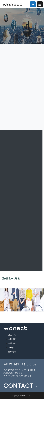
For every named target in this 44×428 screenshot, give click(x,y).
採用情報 (12, 352)
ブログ (11, 347)
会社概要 (12, 339)
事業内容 (12, 343)
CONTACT (21, 386)
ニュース (12, 334)
